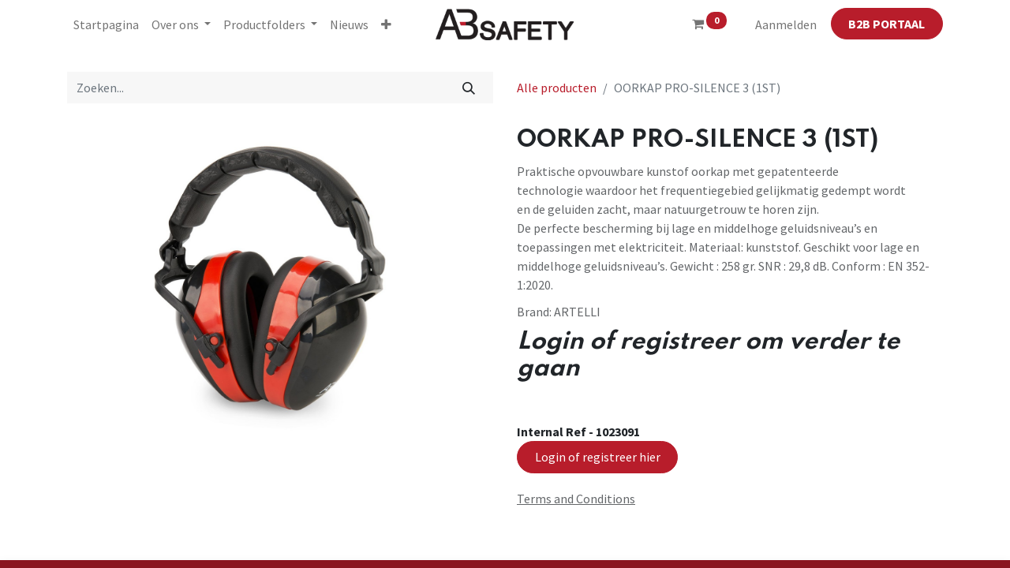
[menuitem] (106, 24)
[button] (386, 24)
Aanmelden (786, 24)
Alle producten (557, 87)
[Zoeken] (469, 87)
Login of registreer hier (597, 457)
